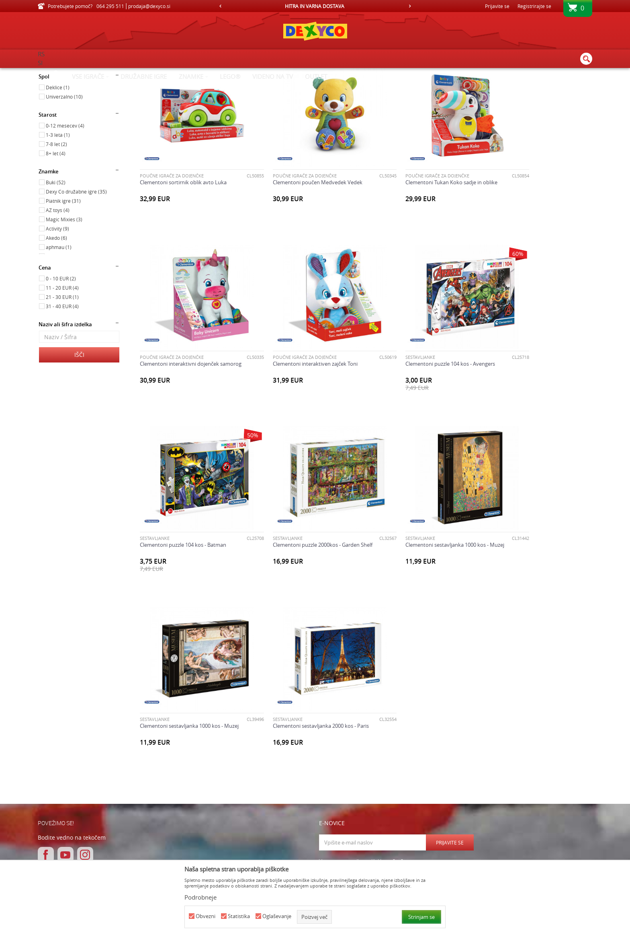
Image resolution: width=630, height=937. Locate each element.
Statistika (239, 916)
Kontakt (399, 796)
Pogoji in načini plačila (204, 805)
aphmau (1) (59, 315)
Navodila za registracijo (205, 787)
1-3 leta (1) (58, 203)
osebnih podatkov (375, 726)
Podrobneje (200, 897)
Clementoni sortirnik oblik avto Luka (183, 233)
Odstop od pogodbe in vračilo (319, 805)
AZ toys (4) (58, 278)
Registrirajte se (534, 6)
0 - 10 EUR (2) (61, 346)
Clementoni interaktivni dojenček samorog (536, 233)
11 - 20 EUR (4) (62, 355)
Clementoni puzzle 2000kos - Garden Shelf (535, 396)
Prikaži (508, 86)
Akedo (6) (56, 306)
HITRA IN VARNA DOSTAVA (314, 6)
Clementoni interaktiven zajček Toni (182, 396)
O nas (396, 779)
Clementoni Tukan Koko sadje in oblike (416, 233)
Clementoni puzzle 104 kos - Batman (413, 396)
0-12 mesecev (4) (65, 193)
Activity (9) (57, 296)
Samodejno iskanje (348, 86)
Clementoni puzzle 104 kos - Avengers (300, 396)
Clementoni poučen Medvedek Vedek (300, 233)
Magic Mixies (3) (64, 287)
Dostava (294, 779)
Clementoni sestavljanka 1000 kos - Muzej (189, 560)
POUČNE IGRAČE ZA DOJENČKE (172, 226)
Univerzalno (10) (64, 164)
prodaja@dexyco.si (75, 806)
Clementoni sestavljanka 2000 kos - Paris (418, 560)
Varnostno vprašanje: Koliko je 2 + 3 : (362, 695)
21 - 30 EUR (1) (62, 365)
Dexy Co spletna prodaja (65, 73)
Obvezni (205, 916)
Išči (79, 422)
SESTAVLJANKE (270, 389)
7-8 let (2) (56, 212)
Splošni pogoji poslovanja (208, 779)
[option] (315, 6)
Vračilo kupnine (302, 796)
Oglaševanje (276, 916)
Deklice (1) (58, 155)
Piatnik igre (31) (63, 269)
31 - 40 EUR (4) (62, 374)
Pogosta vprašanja (200, 823)
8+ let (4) (55, 221)
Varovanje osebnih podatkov (213, 814)
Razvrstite (392, 86)
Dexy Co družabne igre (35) (76, 259)
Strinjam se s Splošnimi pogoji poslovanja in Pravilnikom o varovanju (395, 723)
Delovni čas (402, 787)
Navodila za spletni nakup (209, 796)
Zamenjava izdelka (306, 787)
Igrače (51, 110)
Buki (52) (55, 250)
